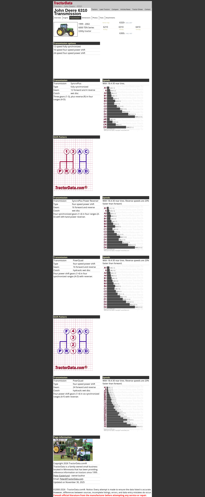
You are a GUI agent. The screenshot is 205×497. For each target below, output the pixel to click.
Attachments (110, 18)
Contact (147, 9)
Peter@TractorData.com (71, 478)
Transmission (75, 18)
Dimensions (86, 18)
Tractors (58, 6)
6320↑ (125, 22)
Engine (65, 18)
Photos (95, 18)
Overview (57, 18)
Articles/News (125, 9)
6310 (79, 6)
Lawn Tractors (104, 9)
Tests (102, 18)
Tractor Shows (137, 9)
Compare (115, 9)
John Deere (69, 6)
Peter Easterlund (61, 475)
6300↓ (125, 33)
